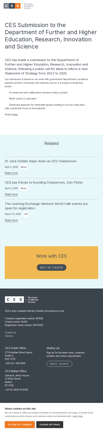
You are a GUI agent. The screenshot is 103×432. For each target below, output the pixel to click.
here (15, 114)
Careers (9, 335)
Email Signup (59, 363)
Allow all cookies (20, 424)
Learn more (77, 416)
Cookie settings (50, 424)
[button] (97, 6)
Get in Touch (51, 267)
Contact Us (10, 332)
